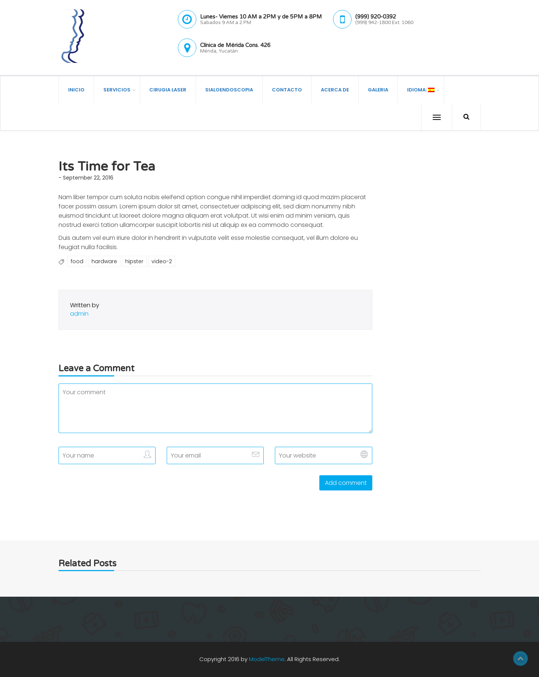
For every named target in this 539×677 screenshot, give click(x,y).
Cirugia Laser (167, 89)
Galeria (378, 89)
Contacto (287, 89)
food (77, 261)
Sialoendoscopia (229, 89)
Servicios (116, 89)
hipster (134, 261)
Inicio (76, 89)
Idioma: (421, 89)
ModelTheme (267, 659)
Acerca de (335, 89)
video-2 (162, 261)
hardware (104, 261)
